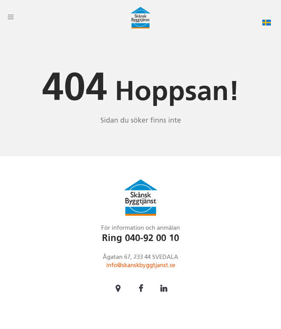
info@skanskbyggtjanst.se (140, 265)
